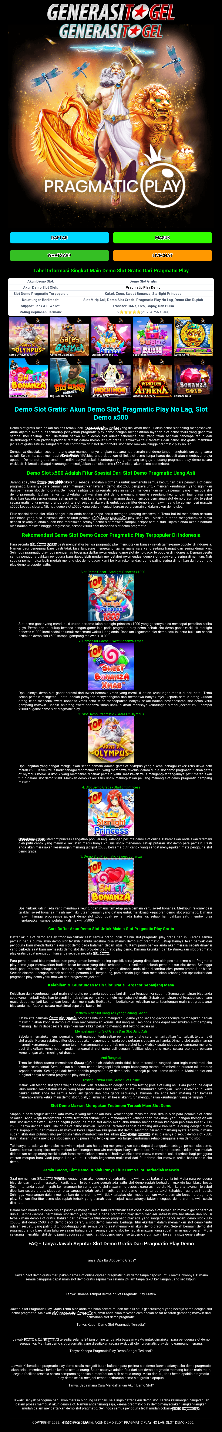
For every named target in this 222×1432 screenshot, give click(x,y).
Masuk (162, 237)
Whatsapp (59, 255)
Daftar (59, 237)
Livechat (163, 255)
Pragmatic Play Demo (143, 288)
